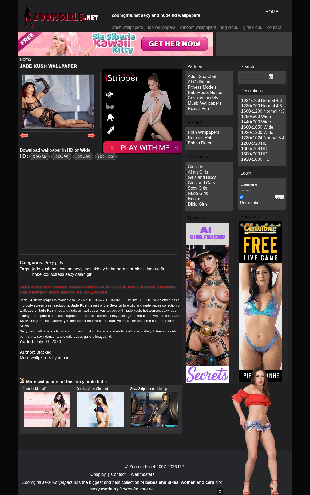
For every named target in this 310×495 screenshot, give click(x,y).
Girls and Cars (201, 182)
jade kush (41, 269)
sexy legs (83, 269)
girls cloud (252, 27)
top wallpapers (161, 27)
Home (25, 59)
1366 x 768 (61, 156)
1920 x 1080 (106, 156)
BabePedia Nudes (205, 92)
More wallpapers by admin (45, 357)
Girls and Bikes (202, 177)
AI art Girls (198, 172)
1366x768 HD (254, 148)
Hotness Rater (201, 137)
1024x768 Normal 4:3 (261, 100)
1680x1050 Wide (257, 127)
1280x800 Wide (256, 116)
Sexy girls (53, 262)
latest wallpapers (127, 27)
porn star (125, 269)
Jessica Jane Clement (92, 389)
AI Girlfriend (199, 82)
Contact (118, 474)
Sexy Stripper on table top (148, 389)
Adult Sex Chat (202, 76)
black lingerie (147, 269)
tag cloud (230, 27)
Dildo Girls (198, 204)
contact (274, 27)
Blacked (43, 352)
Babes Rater (200, 143)
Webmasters (143, 474)
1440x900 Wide (256, 122)
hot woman (61, 269)
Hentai (194, 199)
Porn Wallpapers (203, 132)
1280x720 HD (254, 143)
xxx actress (53, 274)
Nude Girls (198, 193)
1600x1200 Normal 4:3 (262, 111)
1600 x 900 (83, 156)
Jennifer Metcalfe (35, 389)
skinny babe (104, 269)
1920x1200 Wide (257, 132)
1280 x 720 (39, 156)
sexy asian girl (78, 274)
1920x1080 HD (255, 159)
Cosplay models (203, 98)
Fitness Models (202, 87)
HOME (271, 12)
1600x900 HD (254, 154)
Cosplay (98, 474)
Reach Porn (199, 108)
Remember (250, 203)
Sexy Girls (197, 188)
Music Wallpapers (204, 103)
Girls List (196, 166)
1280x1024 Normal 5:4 (262, 138)
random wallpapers (198, 27)
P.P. (181, 467)
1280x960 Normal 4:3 (261, 106)
